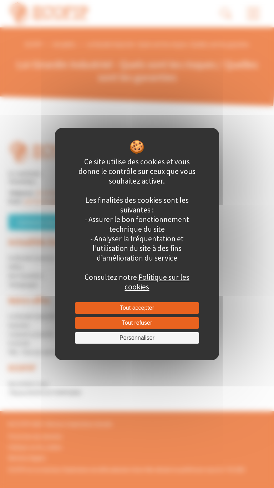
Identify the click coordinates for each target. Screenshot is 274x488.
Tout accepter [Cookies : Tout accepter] (137, 308)
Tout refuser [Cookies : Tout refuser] (137, 323)
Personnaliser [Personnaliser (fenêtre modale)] (137, 338)
